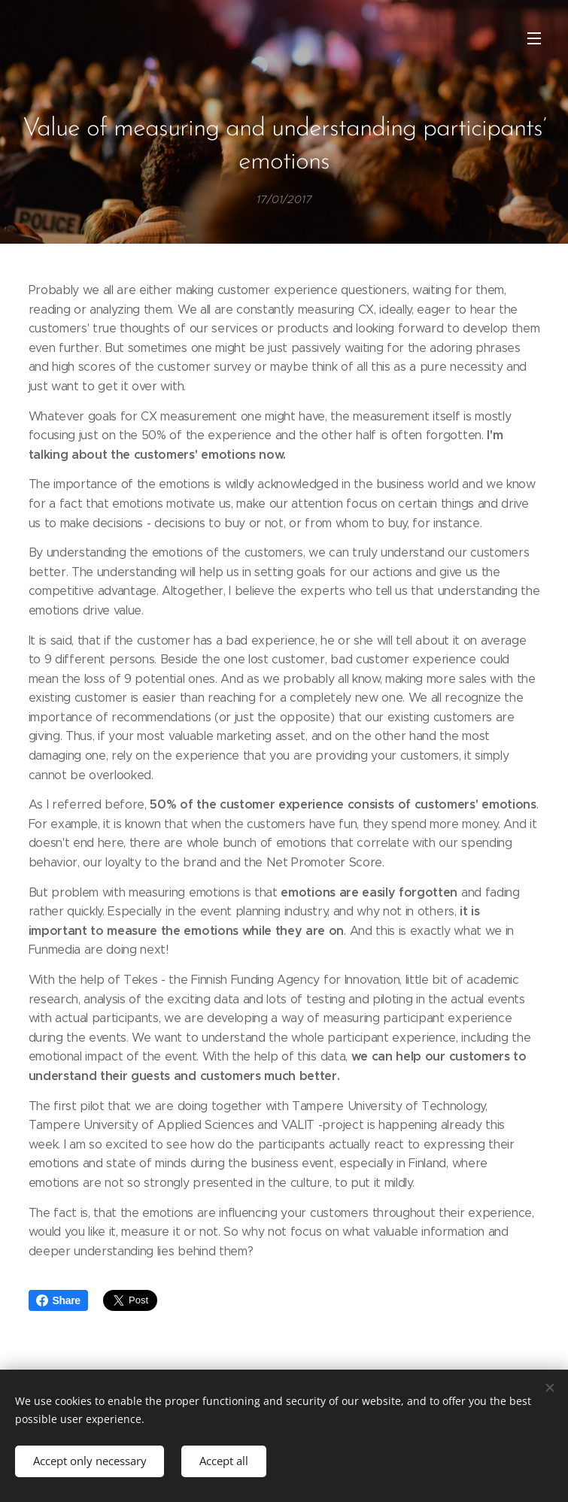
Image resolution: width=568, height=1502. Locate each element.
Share (58, 1300)
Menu (534, 38)
